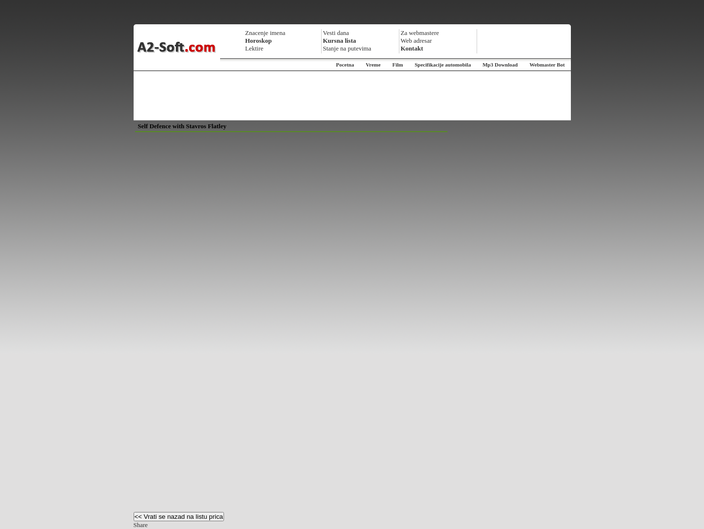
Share (141, 525)
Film (397, 65)
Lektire (254, 48)
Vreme (373, 65)
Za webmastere (420, 32)
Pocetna (345, 65)
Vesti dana (336, 32)
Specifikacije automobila (442, 65)
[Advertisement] (352, 96)
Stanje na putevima (347, 48)
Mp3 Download (499, 65)
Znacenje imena (265, 32)
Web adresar (416, 40)
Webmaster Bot (547, 65)
